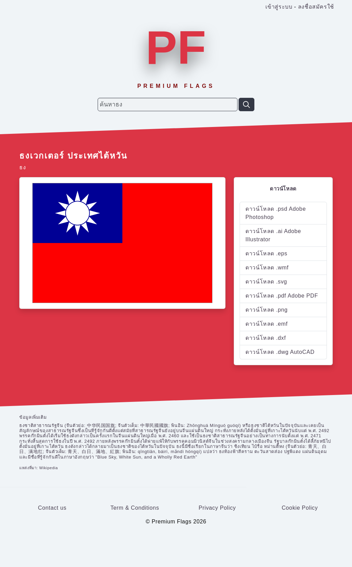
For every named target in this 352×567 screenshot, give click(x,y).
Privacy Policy (217, 508)
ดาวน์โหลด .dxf (265, 338)
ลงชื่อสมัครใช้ (316, 7)
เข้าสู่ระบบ (278, 7)
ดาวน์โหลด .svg (266, 282)
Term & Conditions (134, 508)
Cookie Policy (300, 508)
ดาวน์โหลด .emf (266, 324)
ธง (22, 167)
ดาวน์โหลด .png (266, 310)
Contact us (52, 508)
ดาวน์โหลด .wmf (267, 267)
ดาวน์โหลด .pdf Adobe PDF (281, 296)
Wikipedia (48, 468)
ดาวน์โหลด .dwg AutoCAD (280, 352)
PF (176, 47)
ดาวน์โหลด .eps (266, 253)
